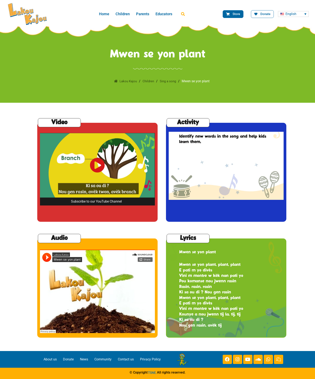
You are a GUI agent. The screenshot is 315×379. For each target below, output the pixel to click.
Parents (142, 14)
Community (103, 359)
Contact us (126, 359)
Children (123, 14)
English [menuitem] (290, 14)
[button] (183, 14)
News (84, 359)
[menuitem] (293, 14)
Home (104, 14)
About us (50, 359)
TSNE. (152, 373)
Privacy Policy (150, 359)
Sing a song (169, 81)
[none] (293, 14)
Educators (164, 14)
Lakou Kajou (124, 81)
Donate (68, 359)
